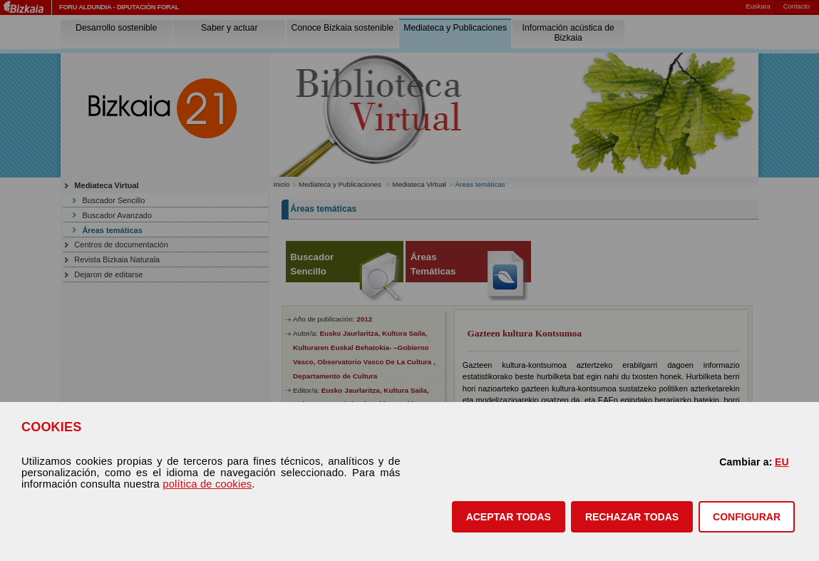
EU (782, 462)
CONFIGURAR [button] (747, 517)
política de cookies (207, 484)
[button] (508, 516)
